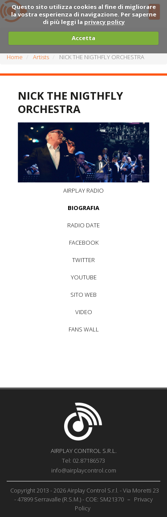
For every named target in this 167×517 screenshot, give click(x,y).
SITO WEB (83, 295)
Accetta (83, 38)
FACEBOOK (83, 242)
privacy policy (104, 22)
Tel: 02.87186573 (83, 460)
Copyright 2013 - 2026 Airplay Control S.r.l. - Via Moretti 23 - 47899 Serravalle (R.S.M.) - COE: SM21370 (84, 494)
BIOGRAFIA (83, 208)
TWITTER (83, 260)
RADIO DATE (83, 225)
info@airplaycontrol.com (83, 470)
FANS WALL (84, 329)
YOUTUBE (84, 277)
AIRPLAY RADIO (83, 190)
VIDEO (83, 312)
